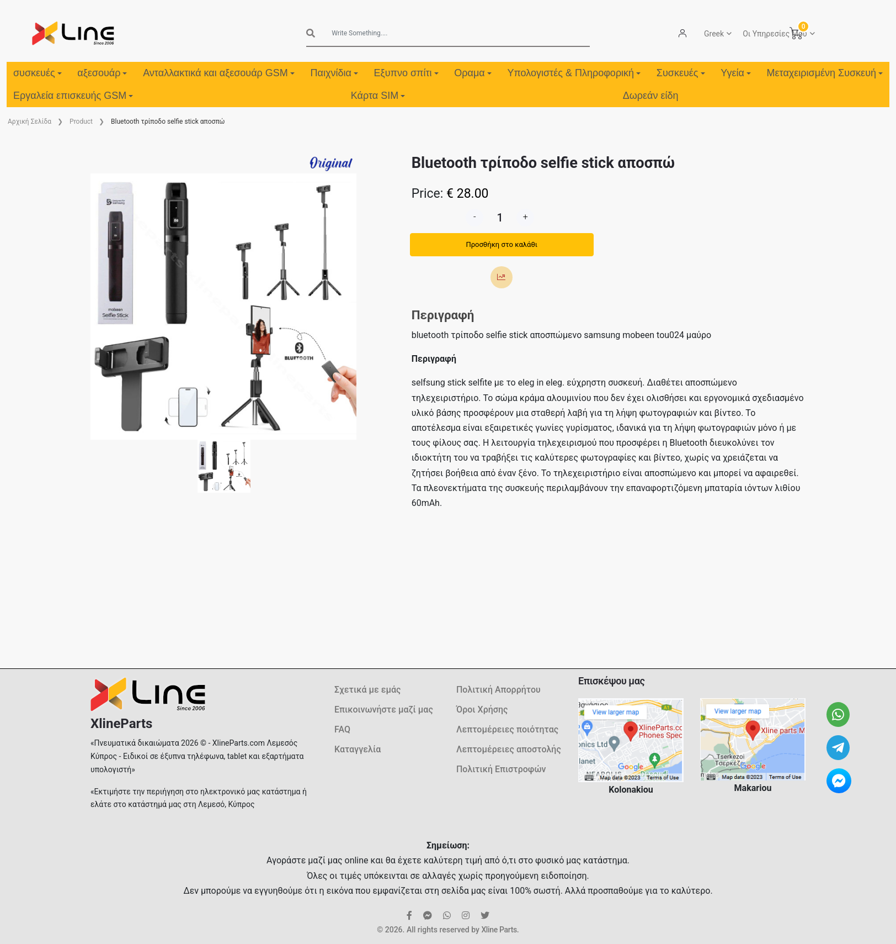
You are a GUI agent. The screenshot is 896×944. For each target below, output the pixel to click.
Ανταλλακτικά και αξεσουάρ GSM (219, 72)
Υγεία (736, 72)
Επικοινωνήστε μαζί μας (383, 709)
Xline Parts (498, 929)
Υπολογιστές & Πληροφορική (574, 72)
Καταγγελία (357, 749)
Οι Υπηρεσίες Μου (775, 33)
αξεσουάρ (102, 72)
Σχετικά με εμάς (367, 689)
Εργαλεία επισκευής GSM (73, 95)
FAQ (342, 729)
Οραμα (472, 72)
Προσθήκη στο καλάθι (501, 244)
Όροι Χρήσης (482, 709)
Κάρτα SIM (378, 95)
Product (81, 121)
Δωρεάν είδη (651, 95)
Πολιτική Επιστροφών (501, 769)
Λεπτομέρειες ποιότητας (507, 729)
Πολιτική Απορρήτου (498, 689)
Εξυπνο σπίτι (406, 72)
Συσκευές (681, 72)
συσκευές (37, 72)
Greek (714, 33)
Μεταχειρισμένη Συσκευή (825, 72)
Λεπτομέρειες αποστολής (508, 749)
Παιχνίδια (334, 72)
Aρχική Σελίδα (29, 121)
